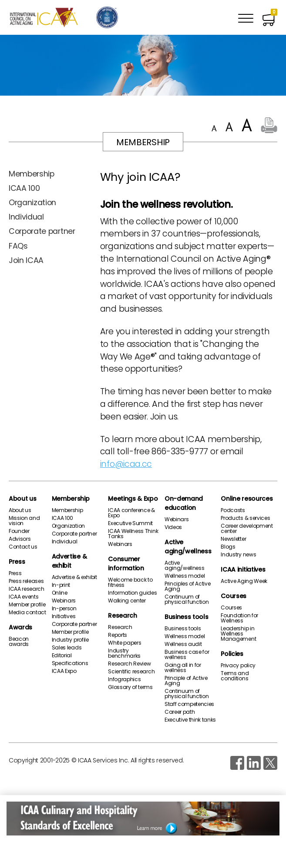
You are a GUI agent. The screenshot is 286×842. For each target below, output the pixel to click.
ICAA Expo (64, 671)
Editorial (62, 655)
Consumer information (126, 563)
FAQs (18, 246)
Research (122, 615)
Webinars (64, 600)
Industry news (238, 554)
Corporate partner (42, 231)
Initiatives (63, 616)
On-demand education (184, 503)
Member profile (27, 604)
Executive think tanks (190, 719)
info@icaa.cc (126, 464)
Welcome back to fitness (130, 582)
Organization (32, 202)
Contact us (23, 546)
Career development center (247, 528)
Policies (232, 653)
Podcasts (233, 510)
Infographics (124, 679)
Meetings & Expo (133, 498)
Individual (26, 217)
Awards (20, 627)
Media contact (27, 612)
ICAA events (23, 596)
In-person (64, 608)
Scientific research (131, 671)
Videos (173, 527)
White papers (124, 643)
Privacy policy (238, 665)
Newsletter (233, 539)
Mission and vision (24, 521)
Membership (31, 174)
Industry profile (70, 639)
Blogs (228, 546)
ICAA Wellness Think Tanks (133, 534)
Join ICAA (26, 260)
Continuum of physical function (187, 599)
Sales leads (66, 647)
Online (59, 593)
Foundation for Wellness (239, 618)
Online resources (247, 498)
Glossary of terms (130, 687)
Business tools (187, 616)
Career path (180, 712)
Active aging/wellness (188, 547)
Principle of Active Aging (186, 681)
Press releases (26, 581)
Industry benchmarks (124, 653)
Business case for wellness (187, 654)
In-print (61, 585)
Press (17, 561)
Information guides (132, 593)
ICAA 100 (24, 188)
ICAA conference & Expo (131, 513)
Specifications (70, 663)
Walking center (127, 600)
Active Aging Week (244, 581)
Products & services (245, 518)
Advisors (19, 539)
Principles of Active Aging (188, 586)
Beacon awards (19, 641)
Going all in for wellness (183, 667)
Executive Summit (130, 523)
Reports (117, 635)
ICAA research (26, 589)
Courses (233, 596)
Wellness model (185, 576)
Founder (19, 531)
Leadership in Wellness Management (238, 634)
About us (22, 498)
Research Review (129, 663)
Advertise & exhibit (69, 561)
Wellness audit (183, 644)
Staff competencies (189, 704)
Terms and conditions (235, 676)
